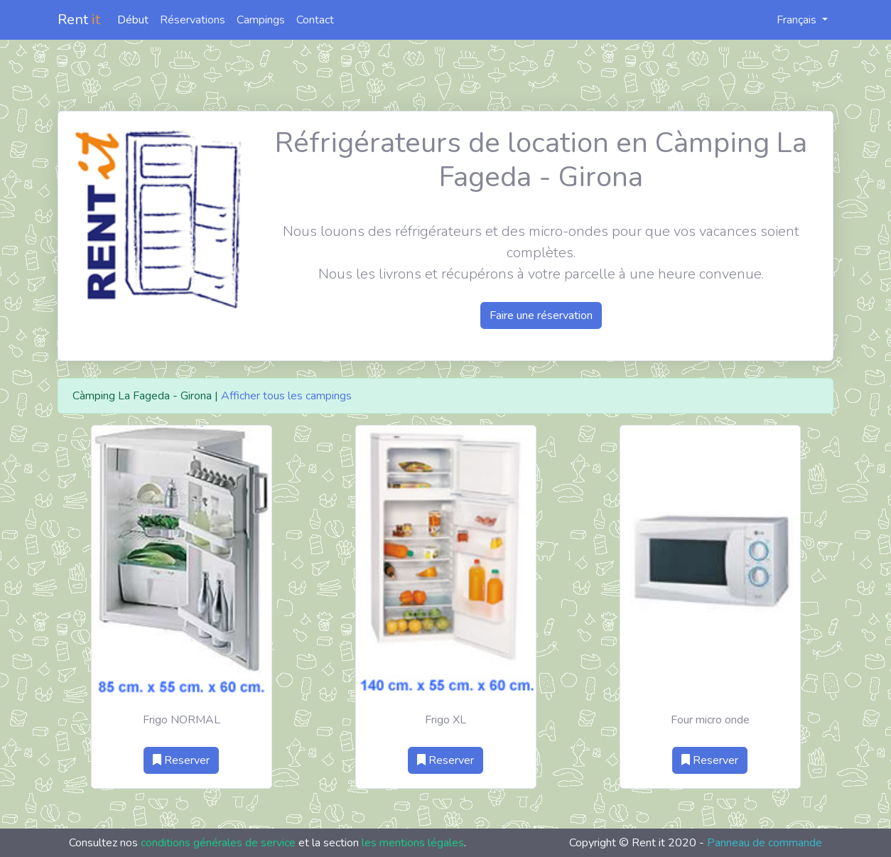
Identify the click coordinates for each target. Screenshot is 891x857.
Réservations (192, 20)
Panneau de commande (764, 843)
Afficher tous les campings (286, 396)
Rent (79, 19)
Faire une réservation (541, 315)
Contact (315, 20)
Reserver (181, 760)
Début (132, 20)
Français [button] (789, 20)
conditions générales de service (218, 843)
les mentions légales (413, 843)
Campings (261, 20)
